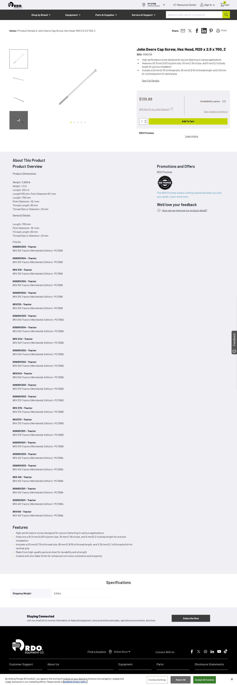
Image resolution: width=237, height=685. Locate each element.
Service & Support (142, 14)
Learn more (191, 136)
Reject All (180, 679)
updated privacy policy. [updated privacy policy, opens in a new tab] (75, 682)
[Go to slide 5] (85, 122)
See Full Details (150, 80)
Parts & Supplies (104, 14)
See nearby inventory (216, 111)
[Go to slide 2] (74, 122)
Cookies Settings (157, 679)
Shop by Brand (39, 14)
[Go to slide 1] (71, 122)
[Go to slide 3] (78, 122)
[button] (18, 58)
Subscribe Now (191, 618)
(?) (224, 101)
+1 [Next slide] (18, 120)
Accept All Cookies (204, 679)
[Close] (231, 679)
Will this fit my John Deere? (154, 109)
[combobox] (198, 14)
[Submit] (226, 14)
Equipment (71, 14)
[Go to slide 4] (81, 122)
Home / (13, 30)
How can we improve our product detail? (184, 210)
